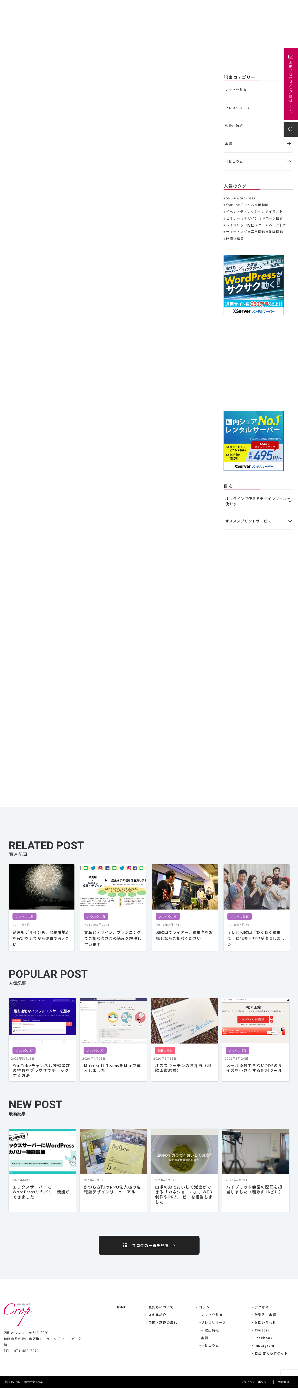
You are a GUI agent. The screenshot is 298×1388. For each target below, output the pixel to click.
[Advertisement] (258, 363)
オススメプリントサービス (248, 520)
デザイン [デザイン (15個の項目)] (251, 218)
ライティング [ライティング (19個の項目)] (236, 231)
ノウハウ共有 (16, 76)
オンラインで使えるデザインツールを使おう (258, 501)
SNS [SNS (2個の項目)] (229, 198)
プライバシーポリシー (255, 1382)
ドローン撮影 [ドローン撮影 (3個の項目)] (272, 218)
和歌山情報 (234, 125)
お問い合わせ (279, 6)
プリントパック (33, 290)
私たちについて (139, 6)
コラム (204, 1307)
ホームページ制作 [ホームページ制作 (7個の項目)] (272, 225)
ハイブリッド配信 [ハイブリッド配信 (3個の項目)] (240, 225)
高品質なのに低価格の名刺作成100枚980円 (49, 637)
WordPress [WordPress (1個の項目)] (246, 198)
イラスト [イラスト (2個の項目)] (276, 211)
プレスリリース (237, 107)
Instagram (264, 1345)
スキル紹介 (157, 1314)
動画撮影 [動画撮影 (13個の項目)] (276, 231)
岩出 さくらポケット (271, 1353)
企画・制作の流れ (226, 6)
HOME (121, 1307)
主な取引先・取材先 (188, 6)
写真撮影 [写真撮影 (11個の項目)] (258, 231)
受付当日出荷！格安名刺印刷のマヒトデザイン (51, 614)
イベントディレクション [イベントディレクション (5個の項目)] (245, 211)
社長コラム (234, 161)
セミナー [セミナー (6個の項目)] (233, 218)
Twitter (262, 1330)
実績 (162, 6)
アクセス (254, 6)
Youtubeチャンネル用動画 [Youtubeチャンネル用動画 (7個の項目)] (247, 204)
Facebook (264, 1337)
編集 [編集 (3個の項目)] (240, 238)
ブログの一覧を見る (150, 1245)
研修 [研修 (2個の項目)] (229, 238)
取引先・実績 (265, 1314)
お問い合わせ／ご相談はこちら (290, 87)
